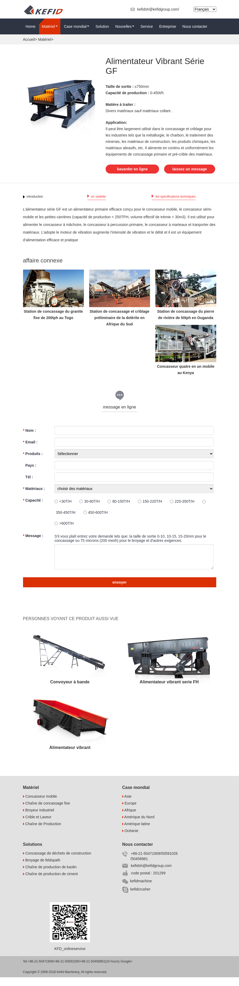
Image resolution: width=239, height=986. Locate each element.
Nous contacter (194, 26)
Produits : (33, 462)
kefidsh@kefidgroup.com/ (155, 9)
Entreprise (167, 26)
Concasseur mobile (40, 805)
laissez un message (136, 177)
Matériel (50, 26)
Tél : (28, 485)
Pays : (30, 474)
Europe (129, 812)
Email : (30, 450)
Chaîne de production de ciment (50, 882)
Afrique (129, 819)
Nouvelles (124, 26)
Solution (102, 26)
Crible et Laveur (37, 826)
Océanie (130, 839)
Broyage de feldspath (41, 869)
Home (30, 26)
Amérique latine (136, 832)
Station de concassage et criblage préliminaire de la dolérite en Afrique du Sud (120, 325)
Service (147, 26)
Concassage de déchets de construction (57, 862)
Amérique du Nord (138, 826)
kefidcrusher (136, 898)
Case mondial (76, 26)
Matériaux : (34, 497)
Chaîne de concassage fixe (46, 812)
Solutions (32, 853)
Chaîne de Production (42, 832)
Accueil (29, 39)
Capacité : (33, 509)
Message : (33, 544)
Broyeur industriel (38, 819)
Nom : (29, 439)
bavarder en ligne (132, 168)
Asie (127, 805)
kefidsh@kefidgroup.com (147, 874)
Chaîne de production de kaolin (50, 876)
